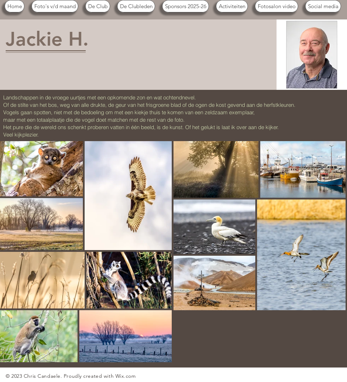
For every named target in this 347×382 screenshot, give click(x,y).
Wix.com (125, 376)
